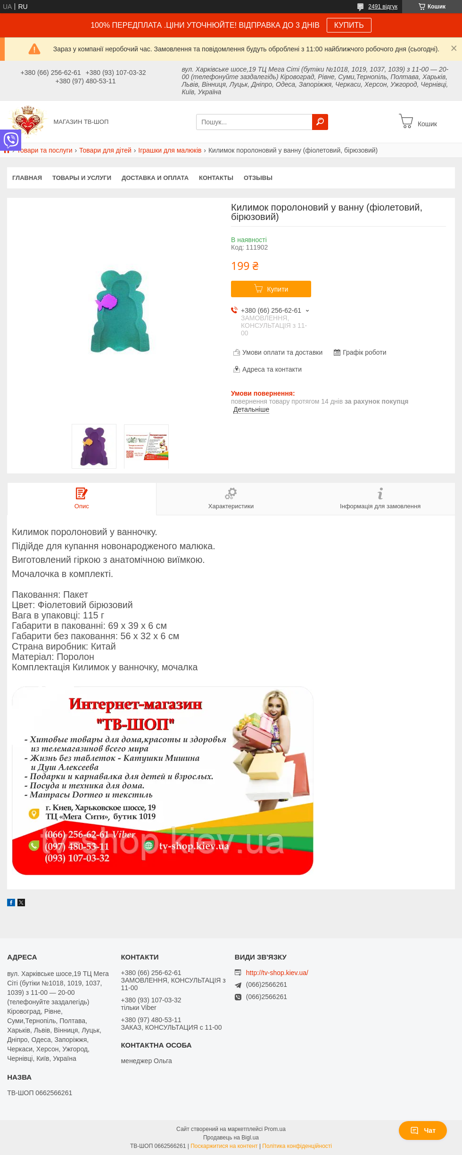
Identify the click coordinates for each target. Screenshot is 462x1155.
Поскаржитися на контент (223, 1146)
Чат (423, 1130)
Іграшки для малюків (169, 150)
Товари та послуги (44, 150)
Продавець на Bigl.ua (231, 1137)
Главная (27, 177)
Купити (278, 289)
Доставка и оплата (155, 177)
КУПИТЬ (349, 25)
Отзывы (258, 177)
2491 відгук (382, 6)
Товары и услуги (81, 177)
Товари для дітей (105, 150)
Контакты (216, 177)
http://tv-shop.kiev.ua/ (277, 972)
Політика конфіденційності (297, 1146)
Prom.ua (275, 1129)
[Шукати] (320, 122)
